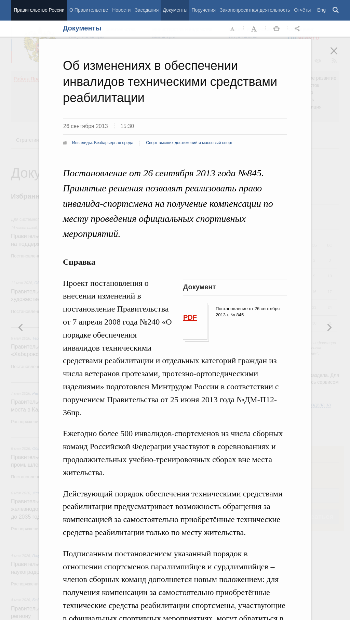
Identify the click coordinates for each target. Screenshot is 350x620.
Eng (321, 10)
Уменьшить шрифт (233, 29)
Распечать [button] (276, 29)
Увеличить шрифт (254, 29)
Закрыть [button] (339, 55)
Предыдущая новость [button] (329, 327)
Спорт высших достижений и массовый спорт (189, 142)
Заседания (147, 10)
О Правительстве (88, 10)
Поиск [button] (336, 10)
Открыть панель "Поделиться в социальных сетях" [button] (298, 29)
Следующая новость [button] (21, 327)
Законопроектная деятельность (255, 10)
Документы (175, 10)
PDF (190, 317)
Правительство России (39, 10)
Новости (121, 10)
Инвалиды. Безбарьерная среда (102, 142)
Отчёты (302, 10)
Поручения (203, 10)
